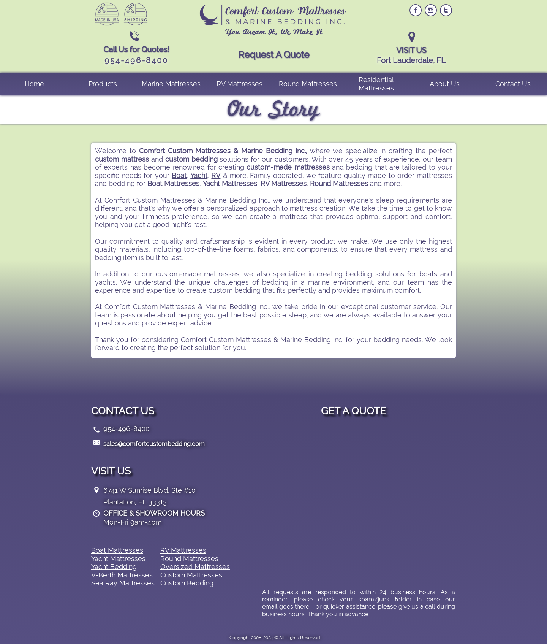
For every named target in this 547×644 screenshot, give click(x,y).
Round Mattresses (189, 559)
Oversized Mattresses (195, 567)
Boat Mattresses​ (117, 550)
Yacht (198, 175)
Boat (179, 175)
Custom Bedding (186, 583)
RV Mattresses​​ (183, 550)
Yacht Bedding (114, 567)
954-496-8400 (126, 429)
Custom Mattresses (191, 575)
